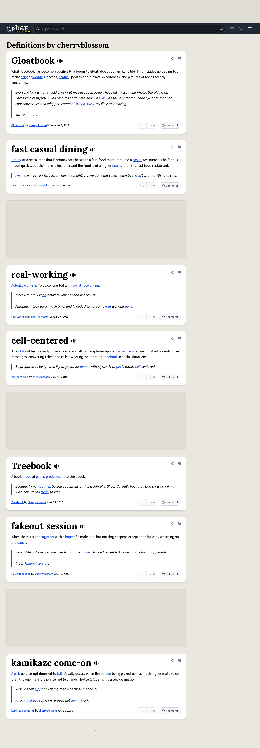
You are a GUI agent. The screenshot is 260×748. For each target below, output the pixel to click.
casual (137, 160)
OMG (90, 103)
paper (40, 476)
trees (41, 486)
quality (117, 165)
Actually (17, 285)
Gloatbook (17, 125)
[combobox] (129, 29)
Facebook (110, 357)
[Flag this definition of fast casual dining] (179, 147)
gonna (75, 700)
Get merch (170, 126)
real (108, 306)
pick (17, 673)
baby (24, 77)
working (30, 285)
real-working (19, 317)
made (26, 476)
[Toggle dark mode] (241, 28)
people (126, 351)
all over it (78, 103)
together (47, 536)
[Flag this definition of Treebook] (179, 463)
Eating (16, 160)
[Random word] (221, 28)
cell (137, 366)
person (106, 673)
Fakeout (30, 563)
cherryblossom (38, 125)
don (97, 175)
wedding (39, 77)
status (64, 77)
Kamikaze (30, 700)
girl (118, 366)
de (44, 295)
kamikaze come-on (23, 711)
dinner (85, 366)
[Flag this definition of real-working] (179, 272)
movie (85, 552)
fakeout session (21, 574)
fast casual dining (21, 186)
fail (59, 673)
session (43, 563)
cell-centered (19, 377)
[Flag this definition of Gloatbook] (179, 58)
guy (37, 689)
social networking (85, 285)
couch (21, 542)
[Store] (232, 28)
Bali (102, 98)
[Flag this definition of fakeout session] (179, 524)
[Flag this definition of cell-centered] (179, 338)
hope (69, 536)
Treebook (17, 502)
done (128, 306)
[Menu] (250, 28)
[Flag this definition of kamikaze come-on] (179, 660)
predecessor (55, 476)
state (22, 351)
